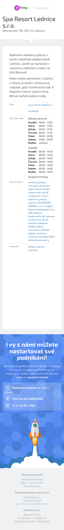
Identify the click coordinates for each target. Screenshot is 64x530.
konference (35, 219)
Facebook (33, 111)
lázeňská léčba (46, 236)
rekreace (33, 185)
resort (44, 195)
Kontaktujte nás (32, 486)
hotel (31, 189)
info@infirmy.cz (32, 497)
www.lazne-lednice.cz (40, 104)
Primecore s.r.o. (32, 510)
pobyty (42, 199)
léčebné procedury (39, 240)
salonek (50, 216)
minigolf (48, 206)
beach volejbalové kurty (41, 209)
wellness (33, 199)
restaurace (34, 195)
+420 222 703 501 (32, 500)
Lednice (32, 202)
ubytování (44, 185)
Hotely (31, 246)
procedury (33, 229)
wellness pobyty (37, 182)
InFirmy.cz (22, 8)
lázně (45, 192)
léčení (40, 226)
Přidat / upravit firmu (32, 482)
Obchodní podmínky (32, 479)
